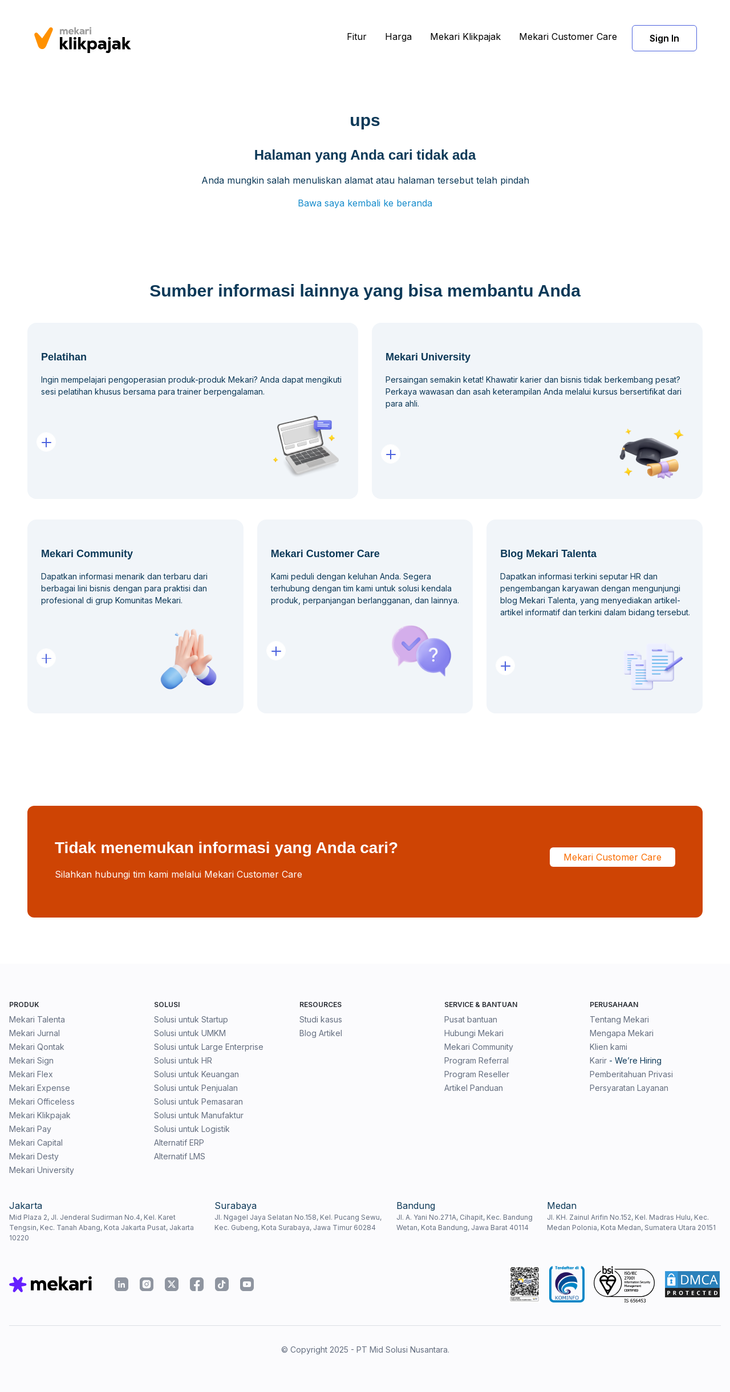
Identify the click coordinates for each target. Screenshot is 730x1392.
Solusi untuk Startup (191, 1019)
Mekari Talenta (37, 1019)
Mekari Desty (34, 1156)
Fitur (357, 36)
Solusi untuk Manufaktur (199, 1115)
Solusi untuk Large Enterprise (208, 1047)
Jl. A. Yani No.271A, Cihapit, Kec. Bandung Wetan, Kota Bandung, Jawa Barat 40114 (464, 1222)
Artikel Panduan (473, 1088)
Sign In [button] (664, 38)
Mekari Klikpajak (465, 36)
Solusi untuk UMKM (190, 1033)
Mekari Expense (39, 1088)
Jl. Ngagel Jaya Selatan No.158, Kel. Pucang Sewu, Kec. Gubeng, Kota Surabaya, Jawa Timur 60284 (298, 1222)
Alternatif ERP (179, 1142)
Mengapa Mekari (622, 1033)
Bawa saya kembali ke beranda (365, 203)
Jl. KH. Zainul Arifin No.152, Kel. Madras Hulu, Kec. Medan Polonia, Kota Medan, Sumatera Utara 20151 (631, 1222)
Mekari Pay (30, 1129)
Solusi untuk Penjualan (196, 1088)
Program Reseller (476, 1074)
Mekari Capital (36, 1142)
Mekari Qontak (36, 1047)
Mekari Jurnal (34, 1033)
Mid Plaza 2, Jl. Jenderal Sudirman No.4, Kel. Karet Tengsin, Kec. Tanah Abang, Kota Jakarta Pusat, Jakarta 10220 (101, 1227)
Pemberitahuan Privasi (631, 1074)
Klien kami (608, 1047)
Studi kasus (320, 1019)
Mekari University (41, 1170)
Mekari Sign (31, 1060)
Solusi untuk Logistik (192, 1129)
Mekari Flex (31, 1074)
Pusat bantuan (470, 1019)
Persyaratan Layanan (629, 1088)
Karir (598, 1060)
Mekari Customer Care (568, 36)
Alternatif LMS (179, 1156)
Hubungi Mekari (474, 1033)
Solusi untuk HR (183, 1060)
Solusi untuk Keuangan (196, 1074)
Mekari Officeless (42, 1101)
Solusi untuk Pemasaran (198, 1101)
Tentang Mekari (619, 1019)
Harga (398, 36)
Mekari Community (478, 1047)
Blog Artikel (320, 1033)
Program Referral (476, 1060)
